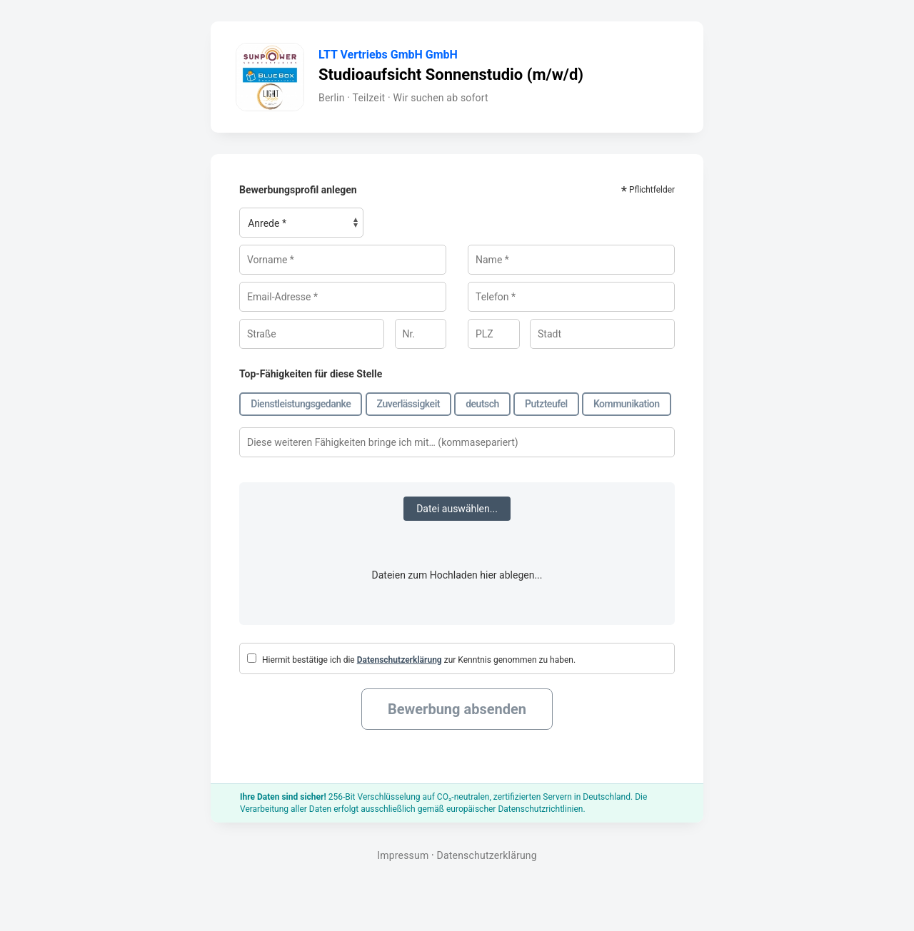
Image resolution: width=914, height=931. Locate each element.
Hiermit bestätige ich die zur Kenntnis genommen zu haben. (411, 659)
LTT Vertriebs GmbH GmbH (388, 55)
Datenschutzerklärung (399, 660)
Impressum (402, 855)
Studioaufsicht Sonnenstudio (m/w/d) (450, 74)
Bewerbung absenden (457, 709)
